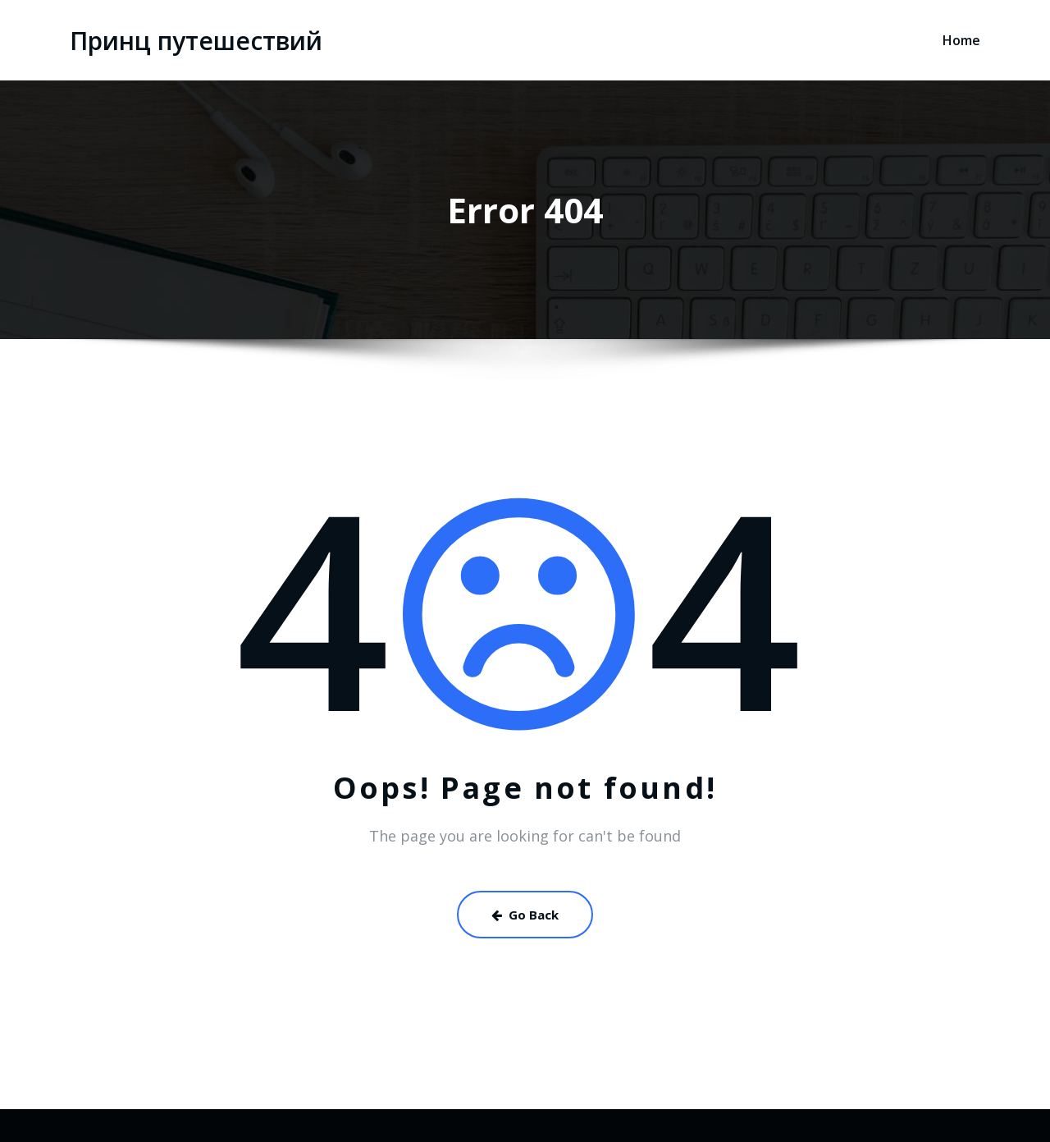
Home (961, 40)
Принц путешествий (196, 40)
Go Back (525, 914)
